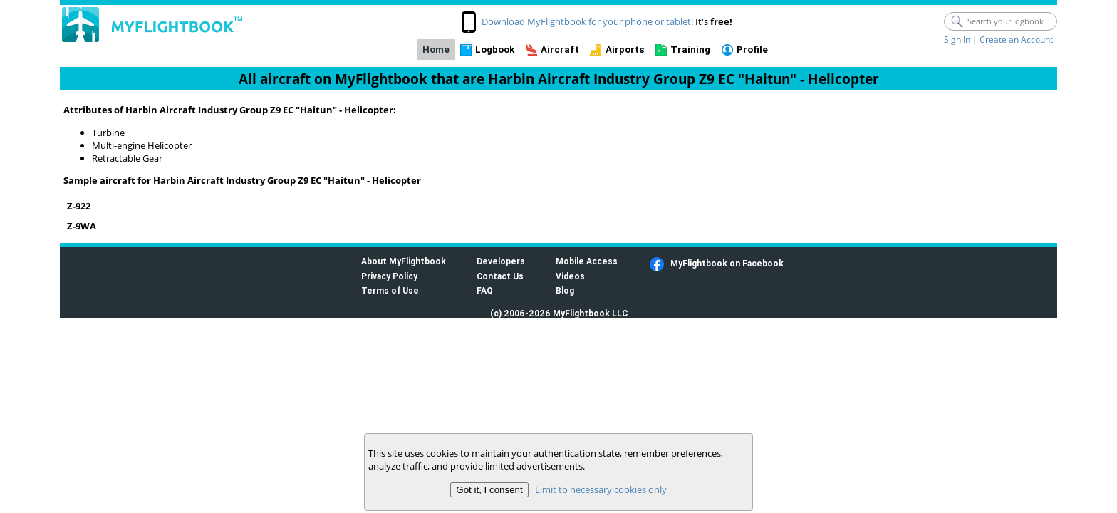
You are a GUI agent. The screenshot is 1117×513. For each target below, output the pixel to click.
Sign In (957, 39)
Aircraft (560, 49)
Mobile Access (587, 261)
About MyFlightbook (403, 261)
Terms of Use (390, 290)
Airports (625, 49)
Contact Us (500, 276)
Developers (501, 261)
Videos (570, 276)
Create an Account (1016, 39)
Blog (565, 290)
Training (690, 49)
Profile (752, 49)
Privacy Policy (389, 276)
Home (436, 49)
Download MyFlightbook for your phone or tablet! (587, 21)
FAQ (485, 290)
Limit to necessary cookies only (601, 489)
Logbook (494, 49)
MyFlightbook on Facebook (727, 263)
